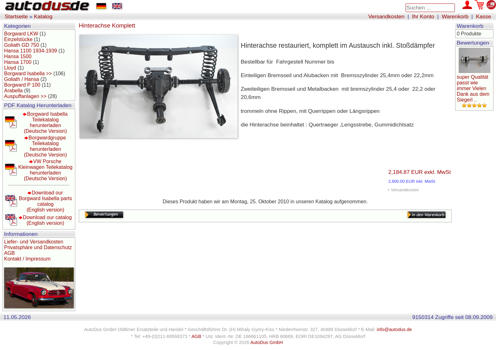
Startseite (16, 16)
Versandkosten (386, 16)
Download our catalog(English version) (47, 220)
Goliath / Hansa (21, 79)
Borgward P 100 (22, 85)
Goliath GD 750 (21, 45)
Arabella (13, 90)
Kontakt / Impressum (27, 258)
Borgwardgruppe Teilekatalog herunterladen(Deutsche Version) (45, 146)
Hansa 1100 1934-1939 (30, 50)
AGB (9, 253)
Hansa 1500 (17, 56)
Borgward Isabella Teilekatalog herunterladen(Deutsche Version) (45, 122)
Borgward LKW (21, 33)
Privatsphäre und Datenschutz (38, 247)
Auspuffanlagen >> (25, 96)
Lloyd (10, 68)
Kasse (483, 16)
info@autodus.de (394, 329)
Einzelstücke (18, 39)
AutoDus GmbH (266, 342)
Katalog (43, 16)
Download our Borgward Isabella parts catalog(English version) (45, 201)
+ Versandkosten (403, 189)
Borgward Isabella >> (28, 73)
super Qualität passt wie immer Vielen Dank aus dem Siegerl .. (473, 88)
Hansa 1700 (17, 62)
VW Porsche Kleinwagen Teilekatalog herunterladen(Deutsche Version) (45, 170)
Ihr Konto (423, 16)
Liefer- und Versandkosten (33, 241)
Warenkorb (455, 16)
